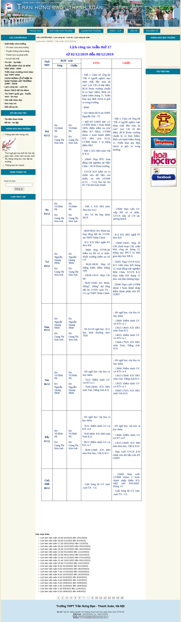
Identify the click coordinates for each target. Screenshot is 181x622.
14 (113, 598)
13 (109, 598)
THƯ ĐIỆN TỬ (152, 31)
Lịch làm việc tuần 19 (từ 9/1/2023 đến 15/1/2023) (63, 538)
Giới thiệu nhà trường (60, 31)
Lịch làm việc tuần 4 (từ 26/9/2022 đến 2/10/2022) (63, 580)
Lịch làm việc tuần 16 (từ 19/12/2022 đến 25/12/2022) (65, 546)
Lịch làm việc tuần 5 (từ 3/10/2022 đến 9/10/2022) (63, 577)
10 (96, 598)
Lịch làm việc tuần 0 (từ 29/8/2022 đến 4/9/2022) (63, 591)
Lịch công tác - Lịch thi (63, 37)
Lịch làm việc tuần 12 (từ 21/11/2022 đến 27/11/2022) (65, 557)
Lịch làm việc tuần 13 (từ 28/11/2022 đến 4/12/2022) (64, 555)
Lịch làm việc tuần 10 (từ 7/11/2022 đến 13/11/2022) (64, 563)
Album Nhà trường (91, 31)
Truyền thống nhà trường (17, 51)
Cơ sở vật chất (12, 58)
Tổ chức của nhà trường (17, 47)
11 (101, 598)
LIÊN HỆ (133, 31)
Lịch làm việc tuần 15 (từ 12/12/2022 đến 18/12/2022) (65, 549)
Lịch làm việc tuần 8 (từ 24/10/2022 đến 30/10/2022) (64, 569)
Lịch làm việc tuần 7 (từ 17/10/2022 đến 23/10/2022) (64, 571)
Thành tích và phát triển (17, 55)
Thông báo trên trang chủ (17, 134)
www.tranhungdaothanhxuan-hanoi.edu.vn (94, 618)
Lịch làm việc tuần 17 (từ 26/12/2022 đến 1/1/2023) (64, 543)
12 (105, 598)
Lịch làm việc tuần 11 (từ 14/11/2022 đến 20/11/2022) (65, 560)
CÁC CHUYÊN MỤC (44, 37)
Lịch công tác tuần (82, 37)
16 (122, 598)
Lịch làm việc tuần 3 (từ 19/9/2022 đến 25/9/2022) (63, 583)
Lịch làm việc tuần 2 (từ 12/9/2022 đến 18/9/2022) (63, 586)
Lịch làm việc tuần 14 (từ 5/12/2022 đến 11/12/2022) (64, 552)
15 (118, 598)
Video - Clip (115, 31)
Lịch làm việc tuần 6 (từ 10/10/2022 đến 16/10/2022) (64, 574)
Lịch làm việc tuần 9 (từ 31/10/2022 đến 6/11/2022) (64, 566)
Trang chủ (35, 31)
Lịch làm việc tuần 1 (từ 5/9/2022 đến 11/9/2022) (63, 588)
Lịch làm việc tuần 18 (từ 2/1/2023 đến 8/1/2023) (63, 540)
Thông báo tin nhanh (14, 165)
